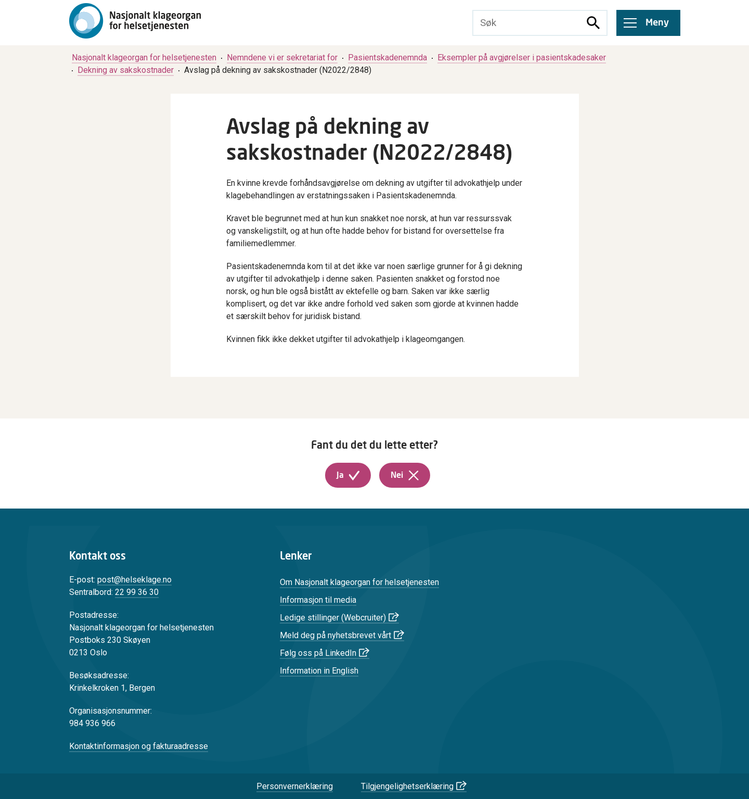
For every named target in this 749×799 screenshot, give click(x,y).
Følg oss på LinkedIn (318, 653)
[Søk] (593, 23)
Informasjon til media (318, 600)
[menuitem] (144, 57)
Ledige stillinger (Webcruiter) (333, 618)
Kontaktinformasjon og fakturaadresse (138, 746)
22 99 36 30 (137, 592)
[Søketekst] (526, 23)
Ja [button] (340, 475)
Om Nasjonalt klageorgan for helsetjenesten (359, 582)
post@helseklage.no (134, 580)
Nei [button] (397, 475)
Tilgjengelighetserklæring (407, 786)
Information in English (319, 671)
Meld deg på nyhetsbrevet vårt (335, 635)
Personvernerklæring (294, 786)
